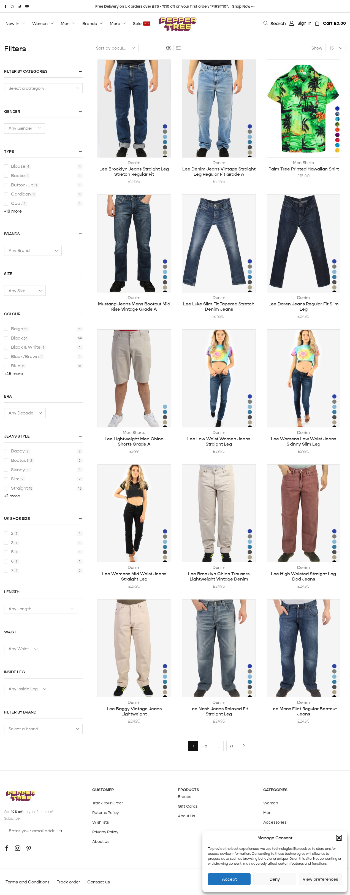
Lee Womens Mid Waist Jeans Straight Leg (134, 576)
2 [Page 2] (206, 746)
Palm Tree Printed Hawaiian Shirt (303, 169)
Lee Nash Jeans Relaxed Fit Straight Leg (218, 711)
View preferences (320, 879)
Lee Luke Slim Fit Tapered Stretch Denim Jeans (218, 306)
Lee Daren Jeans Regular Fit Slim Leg (303, 306)
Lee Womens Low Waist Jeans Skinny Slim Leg (303, 441)
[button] (339, 837)
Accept (229, 879)
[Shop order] (115, 48)
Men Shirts (303, 162)
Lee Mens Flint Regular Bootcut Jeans (303, 711)
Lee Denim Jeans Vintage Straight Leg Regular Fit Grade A (219, 171)
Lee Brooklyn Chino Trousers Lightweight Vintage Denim (218, 576)
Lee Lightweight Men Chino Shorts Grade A (134, 441)
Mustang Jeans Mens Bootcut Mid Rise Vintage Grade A (134, 306)
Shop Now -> (243, 6)
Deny (275, 879)
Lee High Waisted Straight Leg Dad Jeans (303, 576)
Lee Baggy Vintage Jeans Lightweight (134, 711)
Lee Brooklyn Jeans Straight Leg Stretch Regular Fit (134, 171)
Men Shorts (134, 432)
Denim (134, 162)
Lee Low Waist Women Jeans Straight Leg (218, 441)
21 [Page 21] (231, 746)
